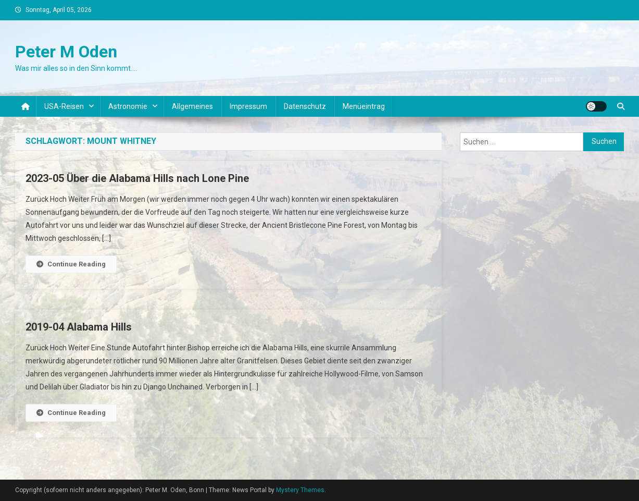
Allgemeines (192, 106)
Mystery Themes (300, 490)
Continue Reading (71, 264)
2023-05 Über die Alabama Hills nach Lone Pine (137, 178)
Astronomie (127, 106)
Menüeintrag (364, 106)
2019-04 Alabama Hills (79, 327)
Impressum (248, 106)
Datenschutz (305, 106)
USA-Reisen (64, 106)
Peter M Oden (66, 52)
